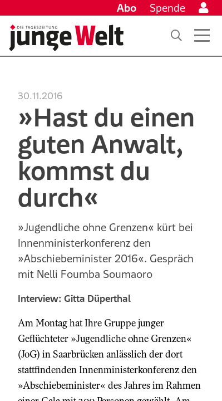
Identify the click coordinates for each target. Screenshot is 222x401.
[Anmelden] (204, 7)
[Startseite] (66, 38)
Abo (126, 7)
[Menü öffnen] (202, 36)
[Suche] (176, 35)
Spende (167, 7)
